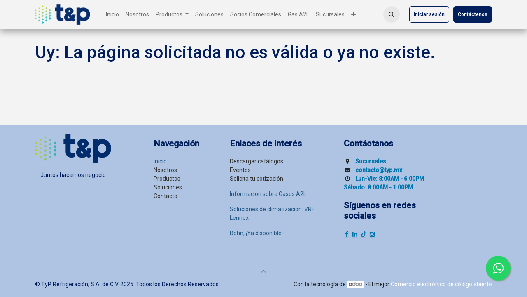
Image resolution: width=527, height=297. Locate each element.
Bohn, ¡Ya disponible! (256, 233)
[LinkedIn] (354, 234)
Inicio (160, 161)
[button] (391, 14)
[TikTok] (363, 234)
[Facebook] (346, 234)
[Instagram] (372, 234)
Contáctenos (472, 14)
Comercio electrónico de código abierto (441, 284)
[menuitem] (112, 14)
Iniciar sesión (429, 14)
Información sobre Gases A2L (268, 194)
